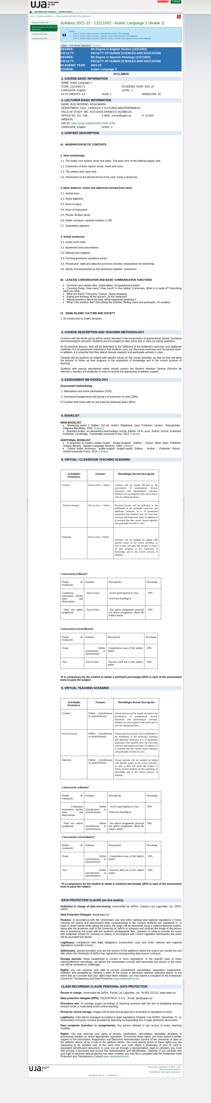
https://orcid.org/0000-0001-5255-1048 (93, 123)
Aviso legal (165, 1072)
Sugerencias (176, 1072)
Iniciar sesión (163, 2)
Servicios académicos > (46, 16)
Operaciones (65, 12)
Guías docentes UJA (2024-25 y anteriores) (44, 28)
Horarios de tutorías (40, 34)
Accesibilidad (154, 1072)
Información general (45, 12)
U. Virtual (176, 2)
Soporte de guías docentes (170, 1069)
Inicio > (33, 16)
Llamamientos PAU (39, 38)
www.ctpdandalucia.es (126, 978)
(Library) (99, 428)
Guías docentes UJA (40, 23)
